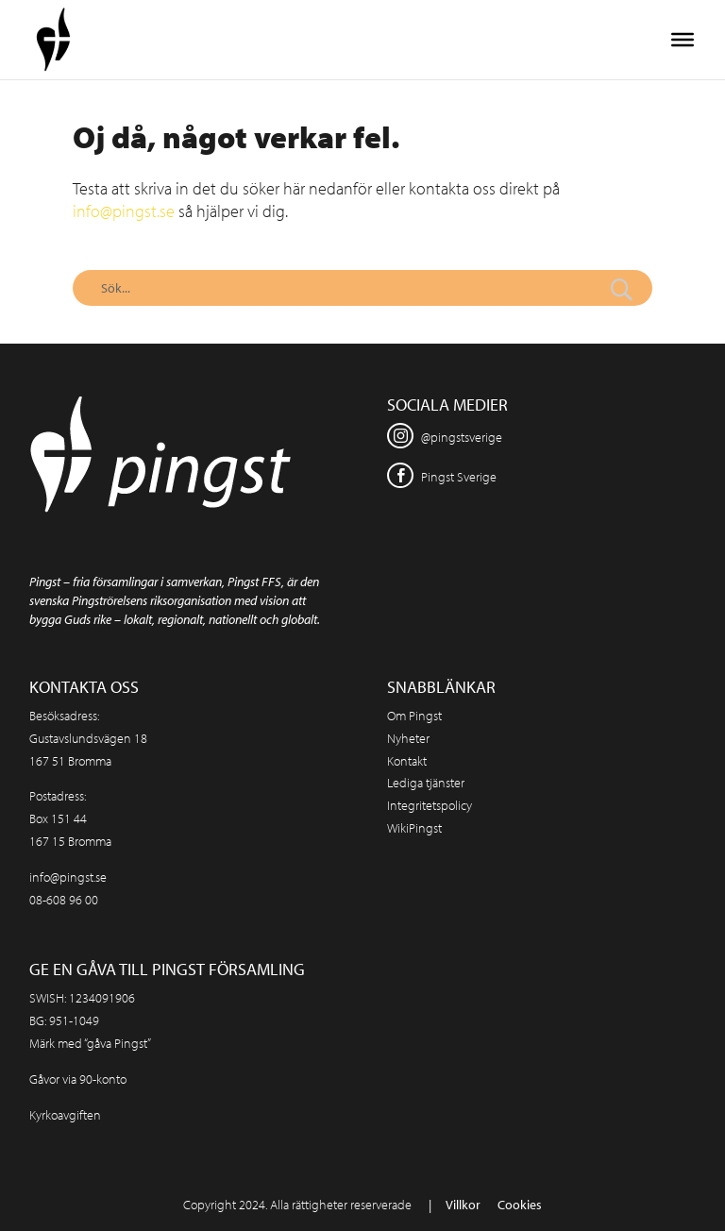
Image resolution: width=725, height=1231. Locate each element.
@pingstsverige (461, 437)
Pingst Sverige (459, 476)
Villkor (463, 1204)
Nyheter (408, 738)
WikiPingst (414, 827)
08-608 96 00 (63, 899)
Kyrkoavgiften (65, 1114)
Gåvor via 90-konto (77, 1079)
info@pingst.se (124, 211)
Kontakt (407, 760)
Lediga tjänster (425, 782)
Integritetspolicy (429, 805)
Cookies (519, 1204)
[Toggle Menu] (682, 39)
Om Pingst (414, 715)
